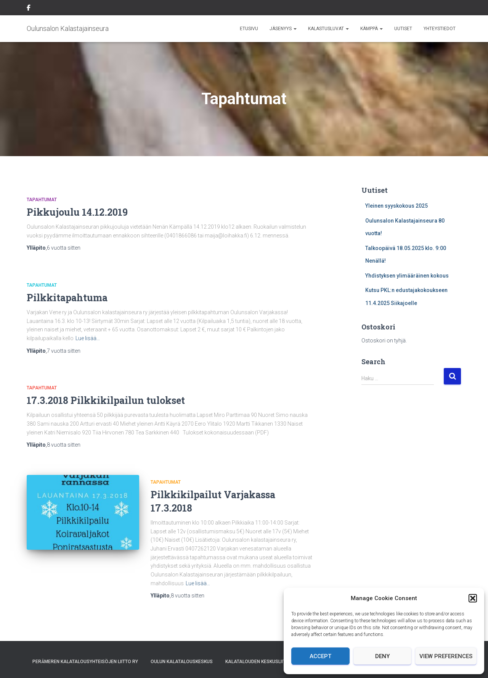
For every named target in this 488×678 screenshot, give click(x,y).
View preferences (445, 656)
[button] (473, 598)
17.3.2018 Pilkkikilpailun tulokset (106, 400)
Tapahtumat (42, 199)
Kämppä (371, 28)
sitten (63, 248)
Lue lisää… (87, 338)
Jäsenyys (283, 28)
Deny (382, 656)
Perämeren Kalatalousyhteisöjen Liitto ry (85, 661)
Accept (320, 656)
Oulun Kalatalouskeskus (182, 661)
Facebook (28, 9)
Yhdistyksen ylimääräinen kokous (407, 276)
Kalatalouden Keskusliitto (258, 661)
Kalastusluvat (328, 28)
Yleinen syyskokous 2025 (396, 206)
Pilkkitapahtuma (67, 297)
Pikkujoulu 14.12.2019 (77, 212)
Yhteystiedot (440, 28)
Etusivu (249, 28)
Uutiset (403, 28)
